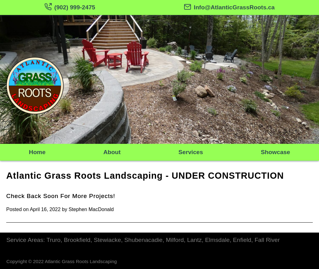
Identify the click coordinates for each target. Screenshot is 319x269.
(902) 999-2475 (69, 7)
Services (191, 152)
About (112, 152)
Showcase (275, 152)
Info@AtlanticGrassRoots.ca (229, 7)
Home (37, 152)
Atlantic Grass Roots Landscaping (84, 176)
